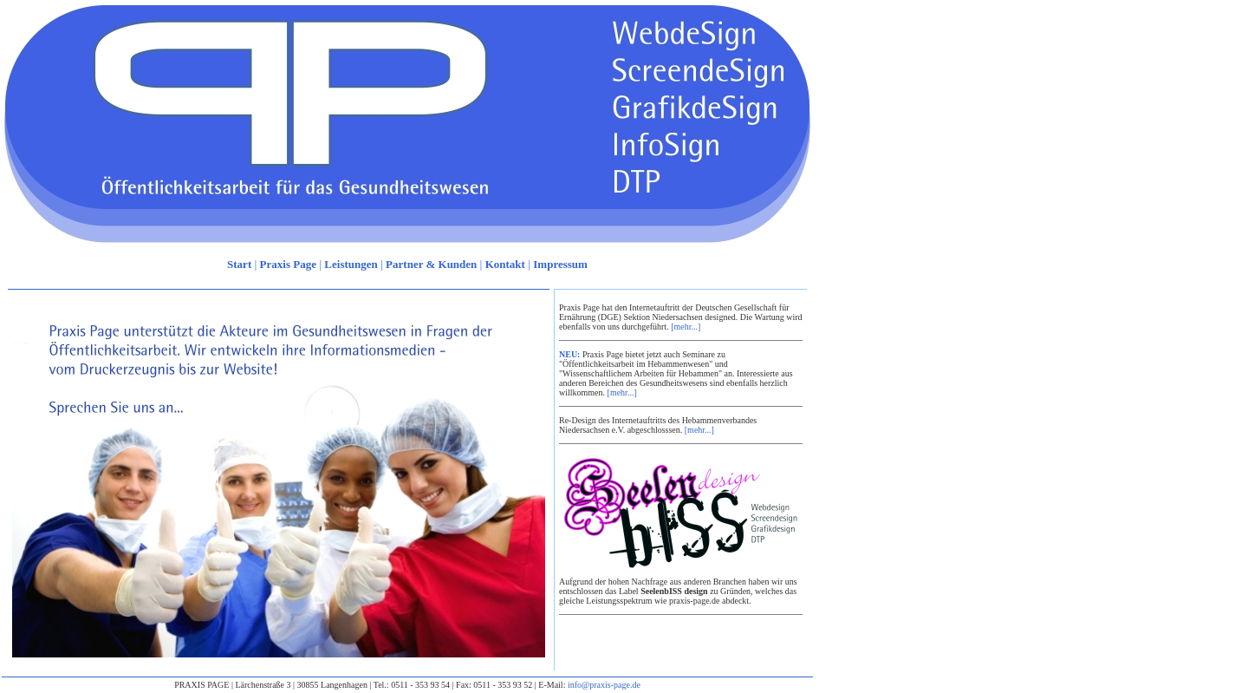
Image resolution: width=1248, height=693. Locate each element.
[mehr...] (685, 326)
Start (239, 264)
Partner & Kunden (431, 264)
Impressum (560, 264)
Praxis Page (288, 264)
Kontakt (505, 264)
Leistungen (350, 264)
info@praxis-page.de (604, 685)
